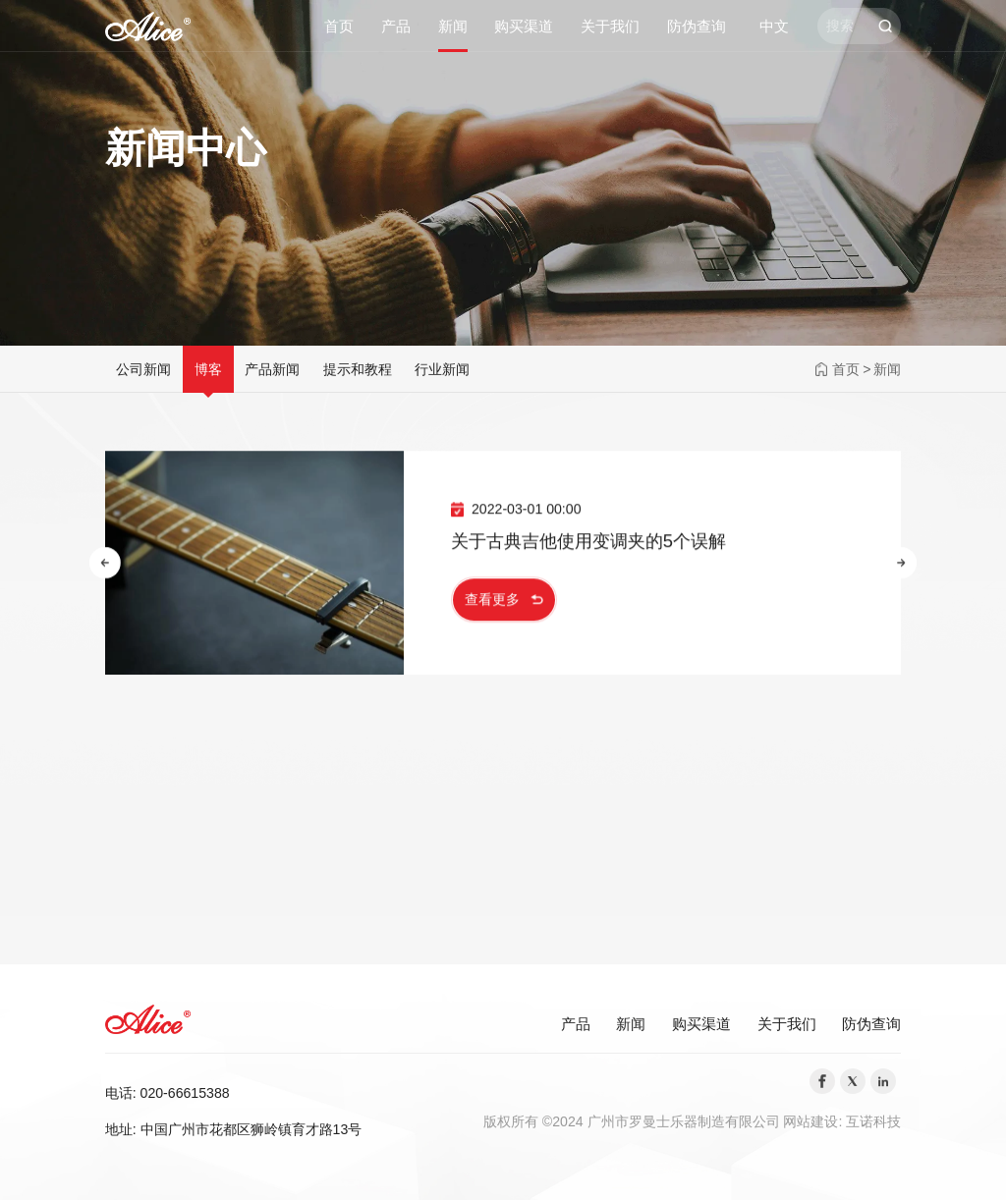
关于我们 (610, 26)
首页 (339, 26)
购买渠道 (523, 26)
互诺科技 (873, 1121)
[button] (105, 564)
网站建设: (814, 1121)
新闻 (453, 26)
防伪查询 (696, 26)
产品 (396, 26)
